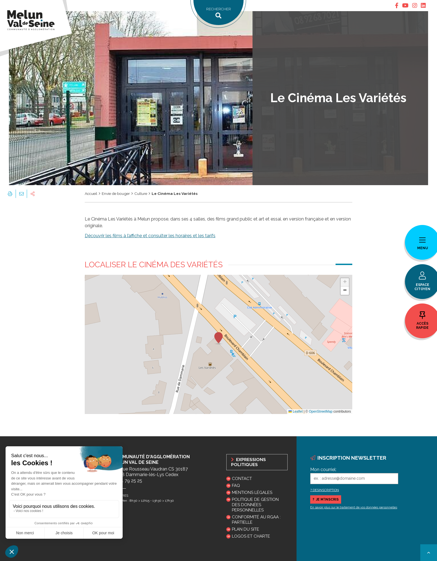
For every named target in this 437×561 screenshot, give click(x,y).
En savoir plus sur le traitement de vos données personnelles (353, 507)
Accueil (91, 193)
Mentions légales (252, 492)
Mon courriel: (323, 469)
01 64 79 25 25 (127, 480)
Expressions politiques (248, 462)
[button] (218, 338)
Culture (140, 193)
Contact (242, 478)
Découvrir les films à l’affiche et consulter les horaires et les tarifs (150, 235)
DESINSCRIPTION (326, 490)
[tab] (397, 5)
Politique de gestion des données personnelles (255, 505)
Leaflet (295, 411)
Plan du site (245, 529)
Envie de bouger (116, 193)
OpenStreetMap (320, 411)
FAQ (236, 485)
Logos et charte (251, 536)
